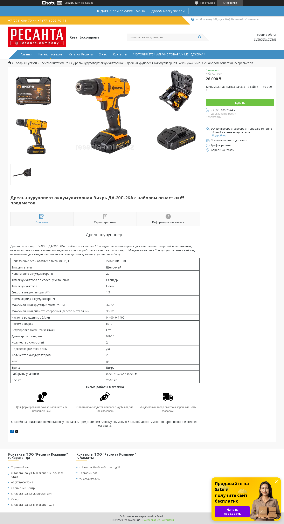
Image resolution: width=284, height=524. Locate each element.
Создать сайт (72, 2)
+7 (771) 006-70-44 (22, 482)
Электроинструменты (55, 63)
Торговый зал (20, 467)
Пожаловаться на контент (158, 520)
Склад (15, 499)
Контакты (120, 54)
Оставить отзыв (265, 39)
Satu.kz (161, 516)
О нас (103, 54)
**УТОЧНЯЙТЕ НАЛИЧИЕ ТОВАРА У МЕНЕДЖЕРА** (169, 54)
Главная (26, 54)
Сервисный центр (23, 488)
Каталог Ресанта (81, 54)
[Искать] (200, 37)
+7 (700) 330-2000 (89, 478)
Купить (240, 103)
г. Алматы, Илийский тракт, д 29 (99, 467)
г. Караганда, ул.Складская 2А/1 (31, 493)
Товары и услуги (25, 63)
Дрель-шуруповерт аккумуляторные (98, 63)
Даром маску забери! (168, 11)
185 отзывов (207, 3)
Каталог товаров (50, 54)
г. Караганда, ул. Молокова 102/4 (32, 504)
